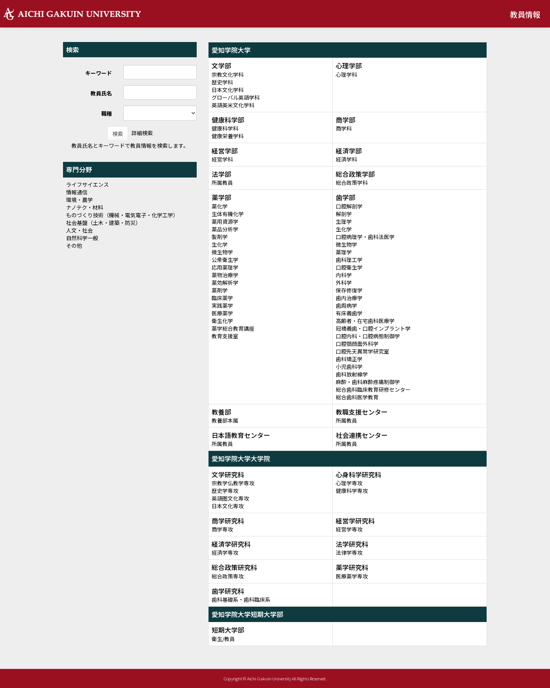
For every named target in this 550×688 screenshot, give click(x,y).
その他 (74, 245)
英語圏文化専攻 (230, 498)
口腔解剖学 (349, 206)
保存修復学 (349, 290)
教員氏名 (101, 93)
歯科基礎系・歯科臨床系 (241, 599)
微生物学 (222, 252)
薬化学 (220, 206)
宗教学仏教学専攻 (233, 483)
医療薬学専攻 (352, 576)
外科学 (344, 282)
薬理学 (344, 252)
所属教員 (222, 182)
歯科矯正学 (349, 359)
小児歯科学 (349, 366)
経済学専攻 (225, 552)
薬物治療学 (225, 275)
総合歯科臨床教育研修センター (373, 389)
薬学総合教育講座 (233, 328)
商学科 (344, 128)
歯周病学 (346, 305)
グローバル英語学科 (236, 97)
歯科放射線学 (352, 374)
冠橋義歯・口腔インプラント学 (373, 328)
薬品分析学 (225, 229)
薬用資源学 (225, 221)
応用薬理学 (225, 267)
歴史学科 (222, 82)
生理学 (344, 221)
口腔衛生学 (349, 267)
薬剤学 (220, 290)
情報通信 (76, 192)
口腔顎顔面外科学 (357, 343)
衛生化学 (222, 321)
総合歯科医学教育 (357, 397)
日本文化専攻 (228, 506)
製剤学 (220, 237)
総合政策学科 (352, 182)
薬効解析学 (225, 282)
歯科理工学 (349, 259)
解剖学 (344, 214)
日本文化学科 (228, 90)
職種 (106, 113)
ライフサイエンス (87, 184)
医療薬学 (222, 313)
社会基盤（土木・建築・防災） (103, 222)
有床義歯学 (349, 313)
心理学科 (346, 74)
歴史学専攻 (225, 490)
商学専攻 (222, 529)
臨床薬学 (222, 298)
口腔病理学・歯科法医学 (365, 237)
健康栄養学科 (228, 136)
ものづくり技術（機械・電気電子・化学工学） (122, 215)
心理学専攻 (349, 483)
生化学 (220, 244)
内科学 (344, 275)
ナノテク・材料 (84, 207)
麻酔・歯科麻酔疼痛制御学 (368, 382)
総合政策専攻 (228, 576)
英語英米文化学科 (233, 105)
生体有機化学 (228, 214)
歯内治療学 (349, 298)
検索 (117, 133)
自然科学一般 (82, 238)
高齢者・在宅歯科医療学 (365, 321)
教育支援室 (225, 336)
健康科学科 (225, 128)
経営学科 (222, 159)
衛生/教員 (223, 639)
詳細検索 (142, 133)
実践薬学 (222, 305)
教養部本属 (225, 420)
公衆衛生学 (225, 259)
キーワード (98, 73)
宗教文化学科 (228, 74)
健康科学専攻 (352, 490)
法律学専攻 (349, 552)
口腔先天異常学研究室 (362, 351)
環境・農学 (79, 199)
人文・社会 (79, 230)
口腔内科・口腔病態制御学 (368, 336)
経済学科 (346, 159)
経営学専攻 (349, 529)
